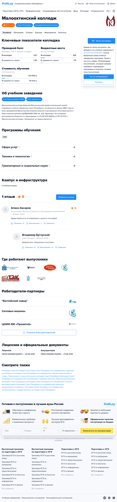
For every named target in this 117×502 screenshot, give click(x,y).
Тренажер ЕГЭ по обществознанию (9, 469)
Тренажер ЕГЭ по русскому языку (13, 456)
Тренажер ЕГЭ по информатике (9, 479)
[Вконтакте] (104, 497)
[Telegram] (109, 497)
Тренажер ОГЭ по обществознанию (39, 469)
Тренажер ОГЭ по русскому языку (43, 456)
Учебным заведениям (11, 498)
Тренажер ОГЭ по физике (42, 485)
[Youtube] (113, 497)
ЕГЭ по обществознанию (71, 460)
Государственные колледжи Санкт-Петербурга (36, 390)
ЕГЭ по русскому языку (71, 453)
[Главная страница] (7, 3)
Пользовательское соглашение (59, 498)
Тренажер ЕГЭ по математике (9, 463)
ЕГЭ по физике (67, 471)
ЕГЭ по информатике (70, 467)
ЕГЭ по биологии (68, 464)
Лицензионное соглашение (33, 498)
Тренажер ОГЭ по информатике (39, 479)
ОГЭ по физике (97, 471)
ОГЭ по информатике (100, 467)
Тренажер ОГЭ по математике (39, 463)
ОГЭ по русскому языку (101, 453)
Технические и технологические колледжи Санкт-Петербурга (34, 376)
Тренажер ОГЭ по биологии (43, 475)
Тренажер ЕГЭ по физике (12, 485)
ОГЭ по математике (99, 456)
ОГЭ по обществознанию (101, 460)
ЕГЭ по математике (69, 456)
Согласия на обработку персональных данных (70, 438)
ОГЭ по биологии (98, 464)
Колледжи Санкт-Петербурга (14, 370)
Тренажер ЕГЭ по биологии (13, 475)
